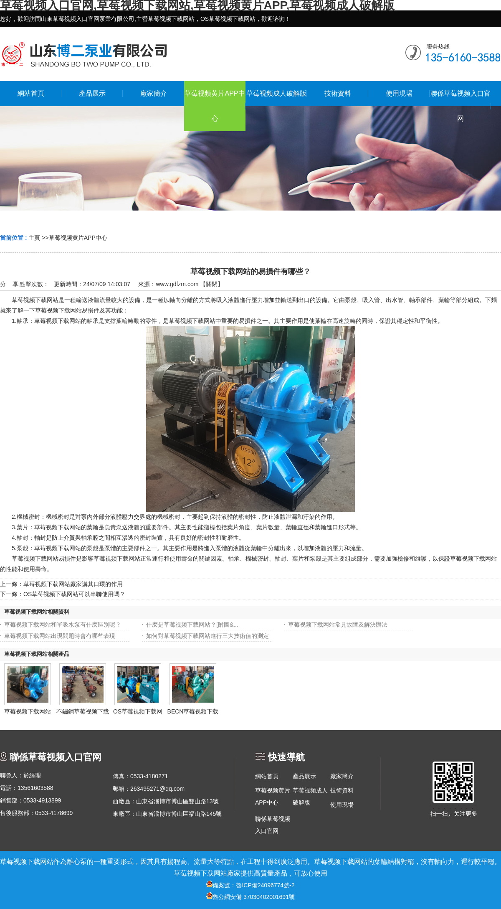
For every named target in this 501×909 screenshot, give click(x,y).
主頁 (34, 237)
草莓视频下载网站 (27, 711)
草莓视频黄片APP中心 (78, 237)
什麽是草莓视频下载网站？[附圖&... (192, 624)
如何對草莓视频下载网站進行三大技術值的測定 (207, 635)
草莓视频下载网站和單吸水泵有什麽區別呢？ (62, 624)
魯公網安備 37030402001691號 (250, 897)
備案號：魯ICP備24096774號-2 (250, 885)
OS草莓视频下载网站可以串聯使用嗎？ (74, 594)
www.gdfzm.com (177, 284)
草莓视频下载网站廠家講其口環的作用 (73, 584)
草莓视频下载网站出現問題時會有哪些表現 (59, 635)
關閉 (212, 284)
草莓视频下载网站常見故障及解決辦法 (337, 624)
